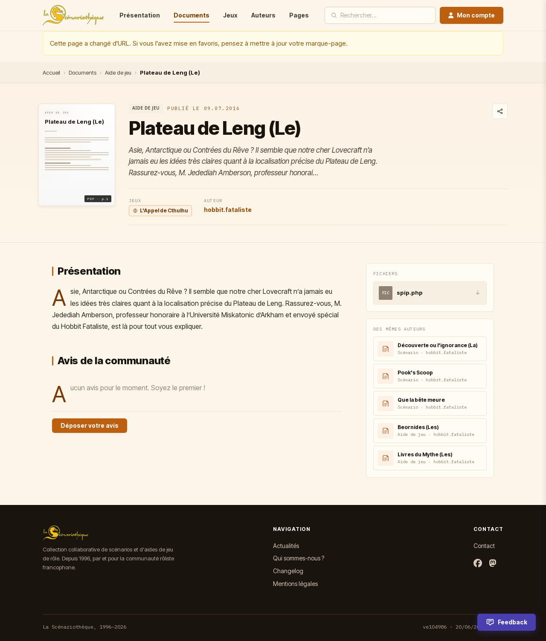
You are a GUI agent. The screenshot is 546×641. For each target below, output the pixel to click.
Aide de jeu (118, 72)
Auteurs (263, 15)
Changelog (288, 570)
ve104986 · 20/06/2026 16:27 (463, 627)
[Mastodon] (493, 563)
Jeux (230, 15)
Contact (484, 545)
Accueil (51, 72)
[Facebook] (477, 563)
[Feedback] (506, 622)
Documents (191, 15)
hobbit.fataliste (228, 209)
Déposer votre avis (90, 425)
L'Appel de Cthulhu (160, 210)
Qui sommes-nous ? (298, 558)
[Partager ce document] (500, 111)
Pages (299, 15)
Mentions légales (295, 583)
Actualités (286, 545)
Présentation (139, 15)
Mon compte (471, 15)
